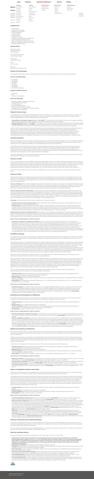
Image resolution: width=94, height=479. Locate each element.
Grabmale (28, 2)
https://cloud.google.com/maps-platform (60, 414)
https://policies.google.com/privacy (43, 408)
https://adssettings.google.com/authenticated (32, 417)
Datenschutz (20, 475)
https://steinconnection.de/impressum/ (18, 68)
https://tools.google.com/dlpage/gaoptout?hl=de (59, 415)
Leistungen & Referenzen (44, 2)
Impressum (15, 475)
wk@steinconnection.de (15, 60)
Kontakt (68, 2)
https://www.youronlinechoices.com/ (68, 216)
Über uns (59, 2)
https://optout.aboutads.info (53, 216)
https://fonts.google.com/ (21, 408)
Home (18, 2)
